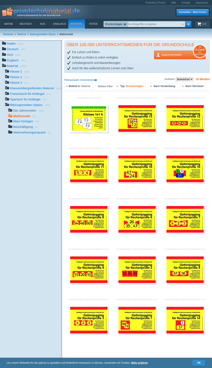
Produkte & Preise (155, 2)
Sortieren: (170, 79)
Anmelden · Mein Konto (192, 12)
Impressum (202, 2)
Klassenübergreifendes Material (33, 88)
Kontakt (186, 2)
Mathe (8, 24)
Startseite (8, 34)
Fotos (93, 24)
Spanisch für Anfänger (26, 99)
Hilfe (173, 2)
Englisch (59, 24)
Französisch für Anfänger (28, 94)
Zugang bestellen (183, 54)
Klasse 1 (17, 71)
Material (76, 24)
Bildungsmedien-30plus (43, 34)
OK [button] (199, 362)
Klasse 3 (16, 83)
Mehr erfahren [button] (139, 362)
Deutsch (26, 24)
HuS (42, 24)
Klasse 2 (17, 77)
